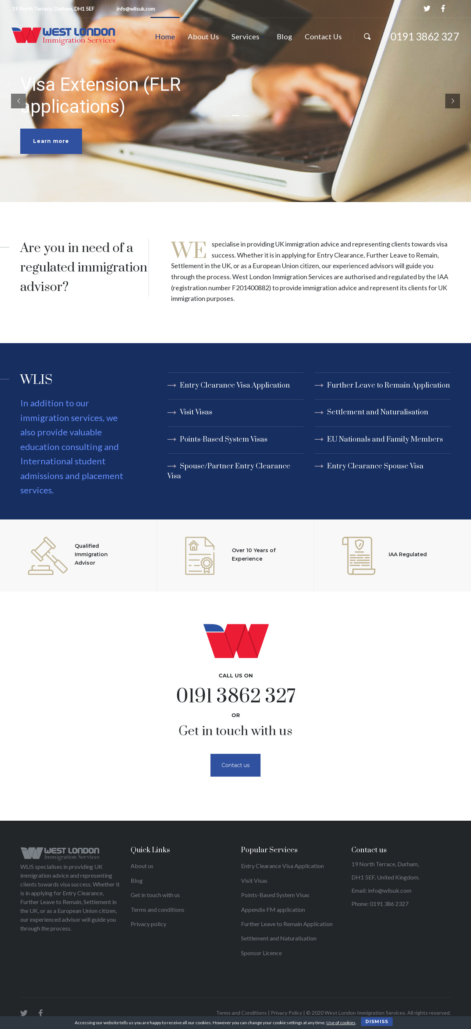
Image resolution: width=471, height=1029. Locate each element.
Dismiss (376, 1021)
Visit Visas (254, 880)
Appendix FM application (273, 909)
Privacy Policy (286, 1013)
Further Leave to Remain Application (287, 923)
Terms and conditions (157, 909)
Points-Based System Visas (275, 894)
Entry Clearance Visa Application (282, 865)
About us (142, 865)
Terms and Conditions (241, 1013)
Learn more (51, 141)
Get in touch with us (155, 894)
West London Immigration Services (365, 1013)
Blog (137, 880)
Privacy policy (148, 923)
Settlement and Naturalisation (278, 938)
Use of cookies (340, 1022)
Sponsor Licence (261, 952)
